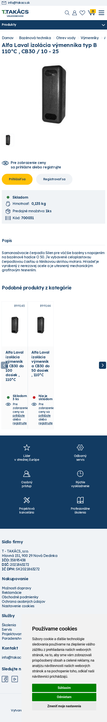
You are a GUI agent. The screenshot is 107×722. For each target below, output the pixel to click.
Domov (8, 38)
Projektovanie (13, 634)
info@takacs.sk (16, 3)
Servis (7, 629)
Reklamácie (12, 592)
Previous (4, 365)
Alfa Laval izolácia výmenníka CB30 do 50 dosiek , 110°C (40, 363)
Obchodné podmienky (20, 597)
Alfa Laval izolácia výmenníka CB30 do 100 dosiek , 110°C (15, 366)
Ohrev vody (65, 38)
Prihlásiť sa (17, 179)
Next (102, 365)
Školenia (9, 625)
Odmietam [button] (64, 697)
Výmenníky (90, 38)
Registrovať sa (54, 179)
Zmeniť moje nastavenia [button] (64, 706)
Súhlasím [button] (64, 688)
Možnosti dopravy (16, 588)
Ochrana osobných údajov (23, 601)
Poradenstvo (12, 638)
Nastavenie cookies (18, 606)
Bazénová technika (35, 38)
